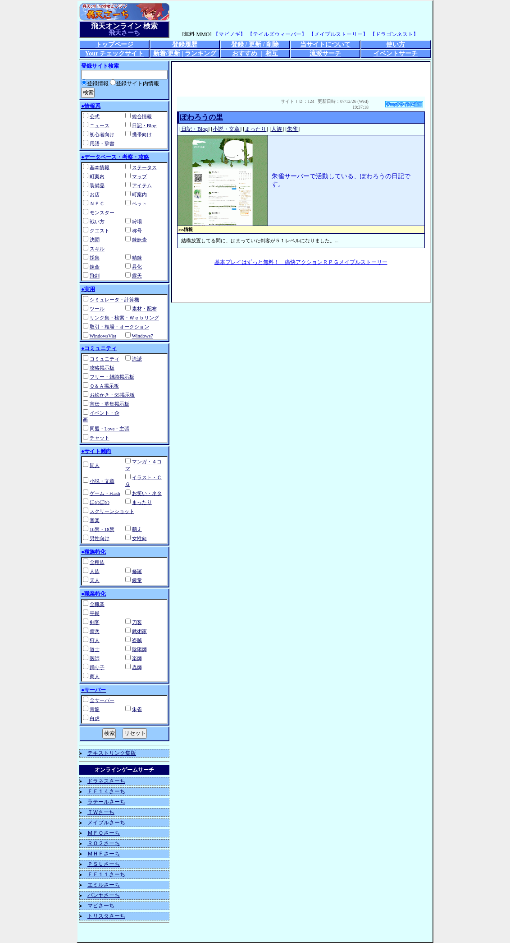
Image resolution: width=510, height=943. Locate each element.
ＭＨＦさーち (103, 854)
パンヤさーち (103, 895)
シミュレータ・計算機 (114, 299)
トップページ (114, 44)
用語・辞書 (102, 143)
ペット (139, 203)
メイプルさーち (106, 822)
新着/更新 (166, 53)
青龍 (95, 709)
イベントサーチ (395, 53)
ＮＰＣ (97, 203)
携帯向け (142, 134)
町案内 (97, 176)
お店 (95, 194)
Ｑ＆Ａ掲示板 (104, 385)
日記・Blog (144, 125)
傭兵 (95, 631)
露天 (137, 275)
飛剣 (95, 275)
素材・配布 (144, 308)
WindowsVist (103, 335)
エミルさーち (103, 885)
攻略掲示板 (102, 367)
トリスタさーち (106, 916)
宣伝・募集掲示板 (109, 404)
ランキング (200, 53)
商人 (95, 676)
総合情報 (142, 116)
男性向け (99, 538)
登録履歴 (184, 44)
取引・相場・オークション (119, 326)
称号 (137, 230)
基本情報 (99, 167)
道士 (95, 649)
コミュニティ (104, 358)
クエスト (99, 230)
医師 (95, 658)
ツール (97, 308)
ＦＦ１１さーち (106, 874)
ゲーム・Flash (105, 493)
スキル (97, 248)
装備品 (97, 185)
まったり (142, 502)
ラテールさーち (106, 802)
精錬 (137, 257)
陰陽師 (139, 649)
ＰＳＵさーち (103, 864)
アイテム (142, 185)
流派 (137, 358)
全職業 (97, 604)
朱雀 (137, 709)
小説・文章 (102, 481)
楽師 (137, 658)
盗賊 (137, 640)
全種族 (97, 562)
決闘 (95, 239)
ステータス (144, 167)
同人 (95, 465)
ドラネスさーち (106, 781)
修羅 (137, 571)
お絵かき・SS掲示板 (112, 395)
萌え (137, 529)
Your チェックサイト (114, 53)
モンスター (102, 212)
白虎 (95, 718)
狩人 (95, 640)
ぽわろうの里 (201, 117)
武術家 (139, 631)
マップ (139, 176)
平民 (95, 613)
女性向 (139, 538)
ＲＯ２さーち (103, 843)
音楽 (95, 520)
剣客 (95, 622)
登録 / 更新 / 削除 (255, 44)
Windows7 (142, 335)
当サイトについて (325, 44)
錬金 (95, 266)
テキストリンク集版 (111, 753)
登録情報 (95, 83)
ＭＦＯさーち (103, 833)
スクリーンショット (112, 511)
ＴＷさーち (100, 812)
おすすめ (244, 53)
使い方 (395, 44)
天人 (95, 580)
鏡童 (137, 580)
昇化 (137, 266)
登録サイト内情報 (134, 83)
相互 (271, 53)
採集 (95, 257)
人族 (95, 571)
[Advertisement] (301, 77)
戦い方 (97, 221)
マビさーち (100, 905)
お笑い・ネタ (147, 493)
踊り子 (97, 667)
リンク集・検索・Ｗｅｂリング (124, 317)
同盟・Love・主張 (110, 428)
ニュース (99, 125)
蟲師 (137, 667)
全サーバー (102, 700)
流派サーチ (325, 53)
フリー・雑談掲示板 (112, 376)
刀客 (137, 622)
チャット (99, 437)
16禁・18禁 (102, 529)
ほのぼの (99, 502)
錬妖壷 (139, 239)
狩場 (137, 221)
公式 (95, 116)
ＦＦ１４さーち (106, 791)
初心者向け (102, 134)
